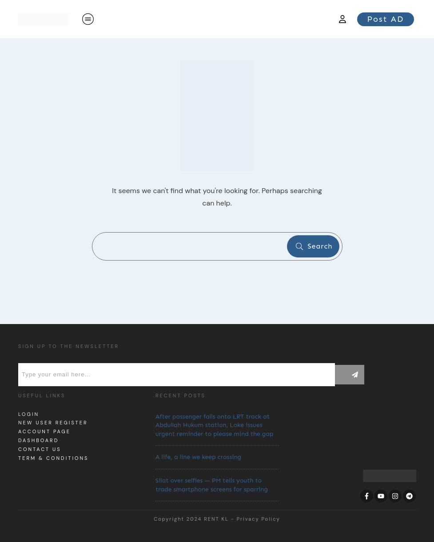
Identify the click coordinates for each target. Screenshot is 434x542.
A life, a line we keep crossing (198, 457)
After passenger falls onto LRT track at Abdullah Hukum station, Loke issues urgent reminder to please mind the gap (214, 425)
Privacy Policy (258, 519)
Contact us (39, 449)
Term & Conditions (53, 458)
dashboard (38, 440)
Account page (44, 431)
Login (28, 414)
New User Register (53, 422)
